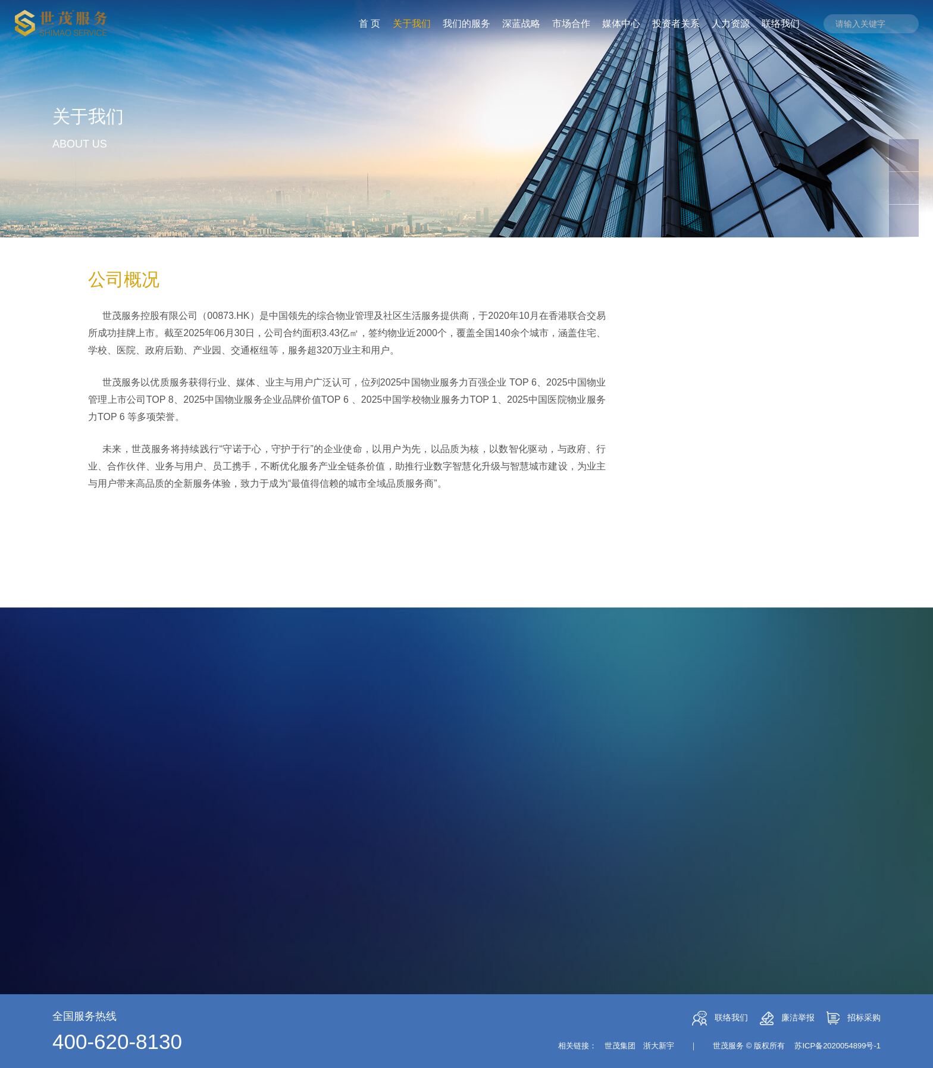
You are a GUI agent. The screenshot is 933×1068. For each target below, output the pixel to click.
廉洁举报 (787, 1018)
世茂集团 (620, 1045)
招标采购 (853, 1018)
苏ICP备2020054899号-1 (837, 1045)
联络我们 (720, 1018)
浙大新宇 (658, 1045)
